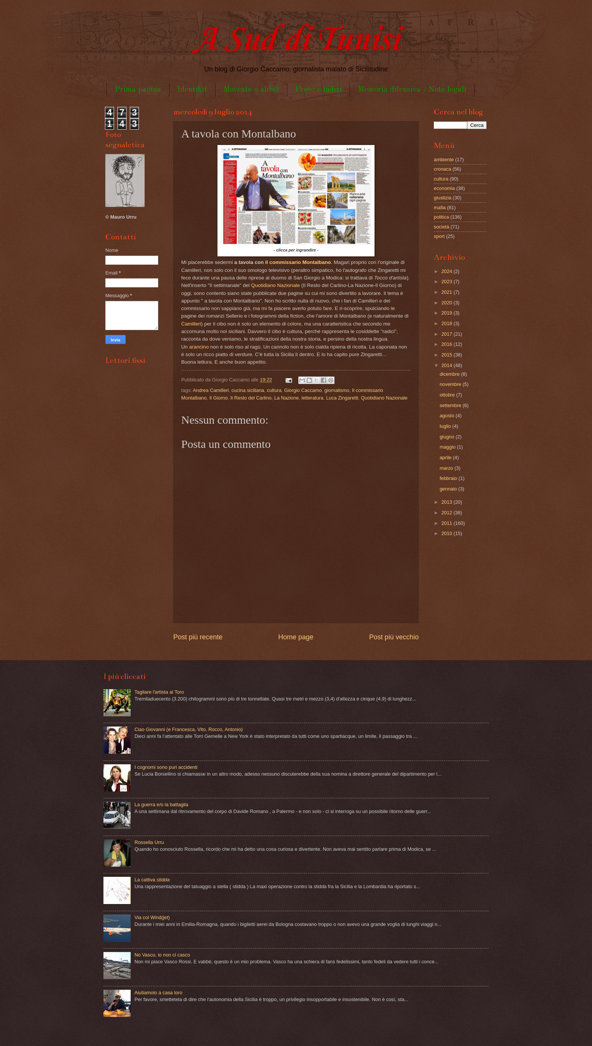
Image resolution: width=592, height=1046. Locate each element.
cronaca (442, 169)
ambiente (444, 159)
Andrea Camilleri (211, 390)
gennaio (448, 489)
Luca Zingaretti (342, 398)
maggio (448, 447)
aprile (446, 457)
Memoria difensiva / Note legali (412, 90)
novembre (450, 384)
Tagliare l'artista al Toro (159, 692)
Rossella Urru (149, 842)
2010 (447, 533)
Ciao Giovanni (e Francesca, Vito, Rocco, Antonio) (188, 729)
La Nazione (286, 398)
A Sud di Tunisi (296, 40)
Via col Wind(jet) (152, 917)
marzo (446, 468)
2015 (447, 355)
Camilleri (191, 324)
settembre (450, 405)
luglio (445, 426)
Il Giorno (218, 398)
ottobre (447, 395)
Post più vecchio (394, 637)
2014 (447, 365)
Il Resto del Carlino (250, 398)
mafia (440, 207)
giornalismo (336, 390)
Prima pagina (138, 90)
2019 (447, 313)
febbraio (448, 478)
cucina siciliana (247, 390)
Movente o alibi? (251, 90)
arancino (199, 347)
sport (439, 236)
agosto (447, 415)
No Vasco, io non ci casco (162, 955)
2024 (447, 271)
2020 (447, 302)
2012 (447, 512)
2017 (447, 334)
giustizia (443, 198)
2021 (447, 292)
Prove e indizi (318, 90)
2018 (447, 323)
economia (444, 188)
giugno (447, 437)
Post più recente (197, 637)
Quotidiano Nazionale (275, 285)
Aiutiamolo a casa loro (158, 992)
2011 (447, 523)
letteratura (313, 398)
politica (441, 217)
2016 (447, 344)
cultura (274, 390)
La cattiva (152, 879)
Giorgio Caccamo (303, 390)
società (441, 227)
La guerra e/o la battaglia (161, 804)
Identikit (192, 90)
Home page (295, 637)
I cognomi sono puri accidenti (165, 767)
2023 (447, 281)
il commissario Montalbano (298, 262)
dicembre (450, 374)
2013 (447, 502)
